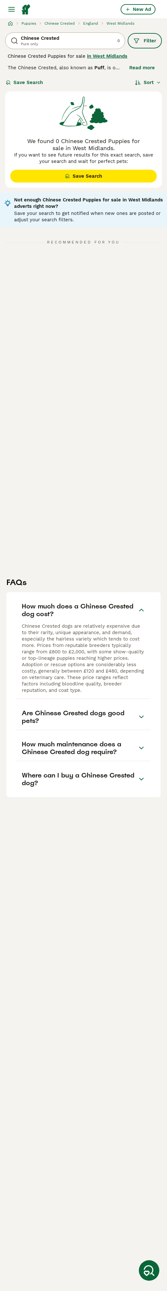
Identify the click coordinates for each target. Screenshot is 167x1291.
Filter (144, 41)
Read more (142, 68)
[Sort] (148, 82)
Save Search (24, 82)
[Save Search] (149, 1270)
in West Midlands (107, 56)
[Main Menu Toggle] (11, 9)
